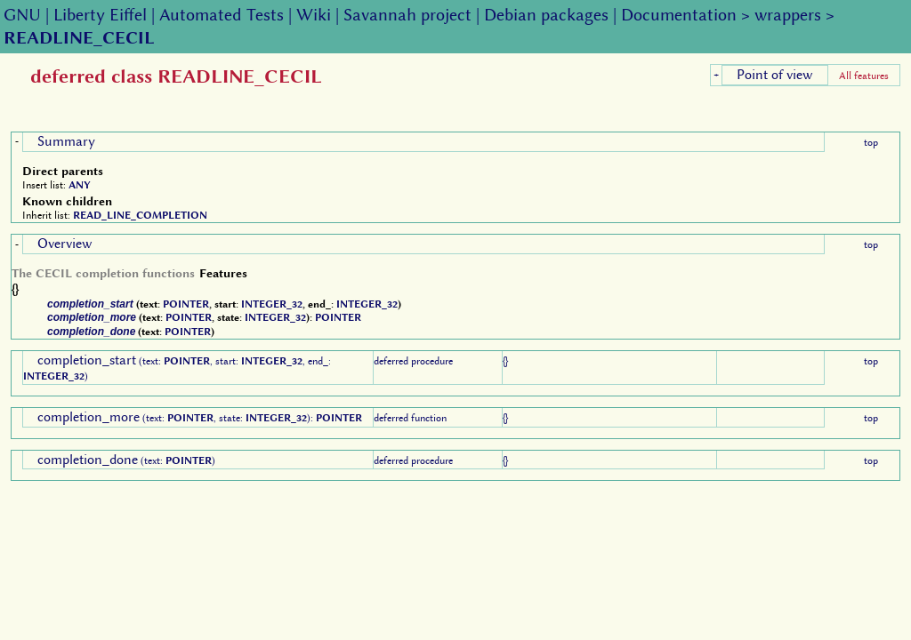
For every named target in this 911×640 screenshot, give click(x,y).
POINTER (186, 304)
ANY (80, 185)
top (871, 142)
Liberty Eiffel (100, 14)
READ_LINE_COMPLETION (140, 215)
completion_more (91, 317)
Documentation (679, 14)
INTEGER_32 (271, 304)
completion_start (90, 304)
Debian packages (546, 14)
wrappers (787, 14)
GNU (22, 14)
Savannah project (407, 14)
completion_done (91, 331)
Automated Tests (221, 14)
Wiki (313, 14)
